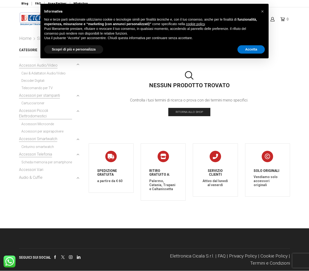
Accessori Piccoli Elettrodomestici (33, 113)
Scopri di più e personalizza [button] (74, 49)
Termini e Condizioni (270, 263)
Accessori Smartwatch (38, 139)
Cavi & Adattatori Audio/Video (43, 73)
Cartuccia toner (32, 103)
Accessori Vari (31, 169)
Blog (24, 3)
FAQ (222, 256)
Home (25, 38)
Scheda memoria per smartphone (46, 162)
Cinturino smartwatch (37, 147)
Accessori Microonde (37, 124)
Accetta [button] (251, 49)
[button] (262, 11)
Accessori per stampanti (39, 95)
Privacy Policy (243, 256)
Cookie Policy (274, 256)
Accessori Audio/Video (38, 65)
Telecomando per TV (37, 88)
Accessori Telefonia (35, 154)
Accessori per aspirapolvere (42, 131)
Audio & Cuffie (31, 177)
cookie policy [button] (195, 24)
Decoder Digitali (32, 81)
